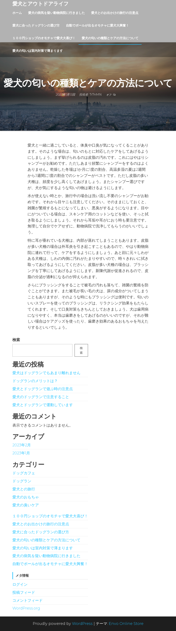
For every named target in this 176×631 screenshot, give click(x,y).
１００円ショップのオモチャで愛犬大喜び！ (43, 38)
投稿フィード (23, 592)
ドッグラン (21, 481)
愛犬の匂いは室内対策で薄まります (37, 51)
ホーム (17, 13)
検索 (16, 340)
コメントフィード (27, 600)
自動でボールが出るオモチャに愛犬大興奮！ (97, 25)
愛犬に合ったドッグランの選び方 (36, 25)
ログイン (20, 584)
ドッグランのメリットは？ (35, 381)
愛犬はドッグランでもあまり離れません (46, 373)
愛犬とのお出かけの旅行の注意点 (114, 13)
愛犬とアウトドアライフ (40, 4)
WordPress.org (26, 608)
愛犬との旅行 (23, 489)
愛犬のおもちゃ (25, 497)
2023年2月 (21, 445)
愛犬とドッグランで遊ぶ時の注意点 (42, 389)
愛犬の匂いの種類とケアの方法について (110, 38)
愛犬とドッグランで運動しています (42, 405)
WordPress (82, 623)
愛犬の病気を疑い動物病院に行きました (56, 13)
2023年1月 (21, 453)
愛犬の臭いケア (25, 505)
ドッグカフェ (23, 473)
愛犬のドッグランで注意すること (40, 397)
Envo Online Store (126, 623)
